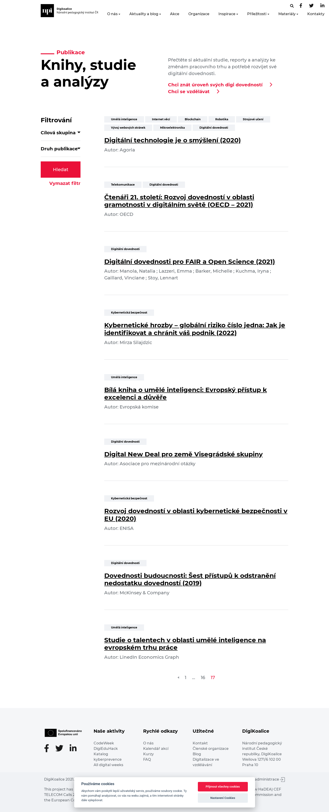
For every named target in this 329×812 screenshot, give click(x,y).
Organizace (198, 14)
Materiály (287, 14)
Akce (174, 14)
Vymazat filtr (64, 183)
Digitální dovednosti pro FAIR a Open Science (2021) (189, 261)
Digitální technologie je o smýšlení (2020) (172, 140)
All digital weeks (108, 765)
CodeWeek (104, 743)
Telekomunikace (123, 184)
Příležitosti (256, 14)
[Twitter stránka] (311, 6)
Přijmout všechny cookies (223, 786)
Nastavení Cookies (222, 798)
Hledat (60, 169)
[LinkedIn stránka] (322, 6)
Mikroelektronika (172, 127)
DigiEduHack (106, 748)
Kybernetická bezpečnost (129, 312)
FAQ (147, 759)
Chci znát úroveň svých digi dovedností (215, 84)
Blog (197, 754)
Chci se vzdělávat (189, 91)
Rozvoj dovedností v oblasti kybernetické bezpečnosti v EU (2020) (195, 514)
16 (203, 677)
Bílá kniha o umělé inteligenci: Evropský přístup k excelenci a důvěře (185, 393)
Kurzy (148, 754)
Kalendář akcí (155, 748)
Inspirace (226, 14)
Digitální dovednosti (213, 127)
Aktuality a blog (143, 14)
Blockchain (193, 119)
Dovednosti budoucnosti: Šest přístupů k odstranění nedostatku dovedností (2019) (190, 579)
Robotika (221, 119)
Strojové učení (253, 119)
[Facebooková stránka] (292, 6)
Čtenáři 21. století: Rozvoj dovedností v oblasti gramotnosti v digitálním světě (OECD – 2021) (179, 201)
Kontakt (200, 743)
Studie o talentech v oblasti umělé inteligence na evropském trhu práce (185, 643)
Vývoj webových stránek (128, 127)
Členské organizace (211, 748)
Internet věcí (161, 119)
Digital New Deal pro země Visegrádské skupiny (183, 454)
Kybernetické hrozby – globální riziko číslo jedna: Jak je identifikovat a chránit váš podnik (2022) (194, 329)
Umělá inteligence (124, 119)
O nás (112, 14)
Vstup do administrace (261, 779)
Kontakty (315, 14)
